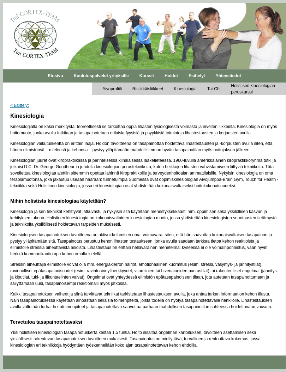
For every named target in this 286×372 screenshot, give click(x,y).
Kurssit (146, 75)
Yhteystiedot (228, 75)
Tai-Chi (213, 88)
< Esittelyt (19, 105)
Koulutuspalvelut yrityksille (101, 75)
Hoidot (171, 75)
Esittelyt (197, 75)
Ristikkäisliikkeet (147, 88)
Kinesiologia (185, 88)
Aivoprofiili (112, 88)
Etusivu (55, 75)
